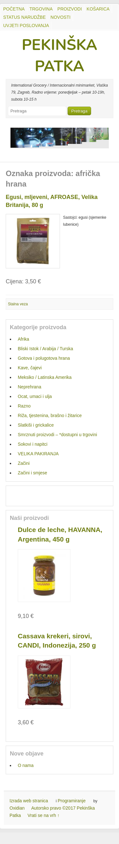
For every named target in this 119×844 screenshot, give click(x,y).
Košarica (98, 8)
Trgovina (41, 8)
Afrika (23, 339)
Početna (14, 8)
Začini (24, 463)
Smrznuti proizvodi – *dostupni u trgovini (57, 434)
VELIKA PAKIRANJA (38, 453)
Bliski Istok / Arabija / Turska (45, 348)
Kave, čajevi (30, 367)
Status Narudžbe (24, 17)
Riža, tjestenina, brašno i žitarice (50, 415)
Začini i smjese (32, 472)
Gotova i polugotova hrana (44, 358)
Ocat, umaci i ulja (35, 396)
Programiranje (72, 800)
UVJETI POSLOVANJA (26, 25)
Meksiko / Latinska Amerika (45, 377)
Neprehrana (29, 386)
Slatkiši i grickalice (36, 425)
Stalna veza (18, 304)
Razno (24, 405)
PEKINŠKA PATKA (59, 55)
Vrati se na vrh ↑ (44, 815)
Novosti (60, 17)
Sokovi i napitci (32, 444)
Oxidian (17, 808)
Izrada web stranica (29, 800)
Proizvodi (69, 8)
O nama (26, 765)
